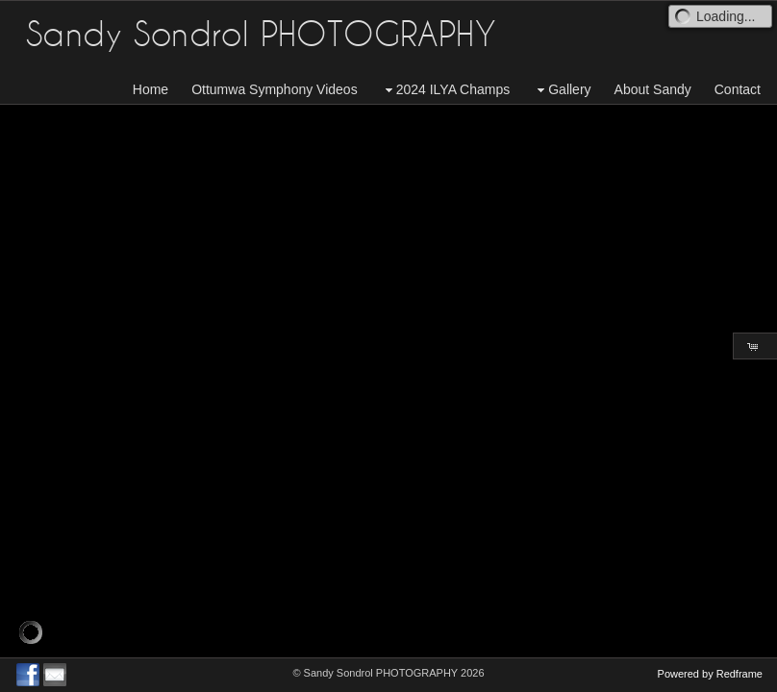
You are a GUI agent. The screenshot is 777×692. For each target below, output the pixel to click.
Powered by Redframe (710, 674)
